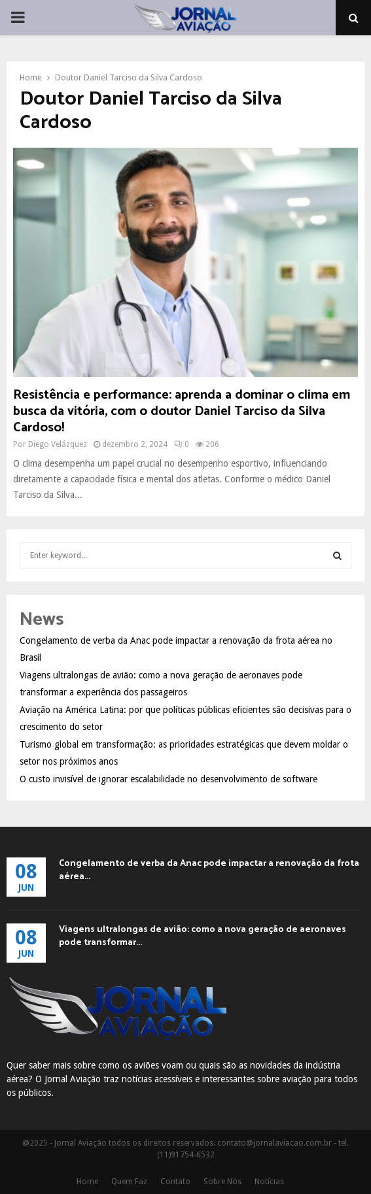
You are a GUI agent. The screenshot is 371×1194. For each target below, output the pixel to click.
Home (87, 1181)
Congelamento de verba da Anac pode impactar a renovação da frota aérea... (209, 870)
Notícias (269, 1181)
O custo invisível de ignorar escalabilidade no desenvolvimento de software (168, 779)
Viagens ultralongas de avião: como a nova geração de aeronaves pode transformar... (202, 936)
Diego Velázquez (57, 444)
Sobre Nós (222, 1181)
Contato (175, 1181)
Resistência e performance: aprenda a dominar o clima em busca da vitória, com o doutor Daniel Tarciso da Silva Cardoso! (181, 411)
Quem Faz (129, 1181)
